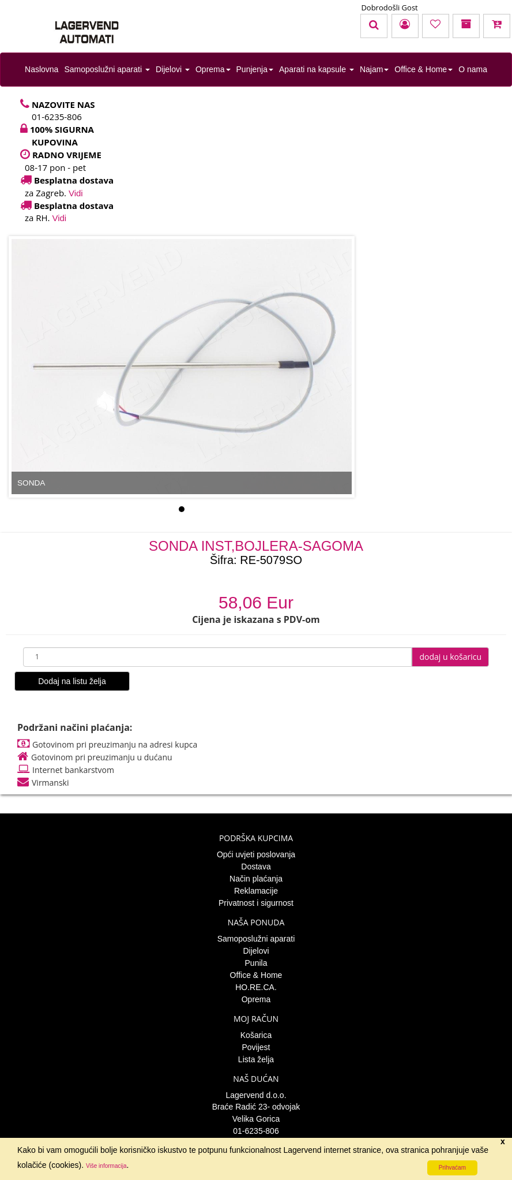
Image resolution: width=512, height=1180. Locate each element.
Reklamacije (256, 890)
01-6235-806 (255, 1131)
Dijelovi (173, 69)
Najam (374, 69)
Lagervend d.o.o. (255, 1095)
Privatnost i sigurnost (256, 903)
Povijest (256, 1047)
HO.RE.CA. (256, 987)
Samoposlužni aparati (107, 69)
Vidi (76, 193)
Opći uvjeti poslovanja (256, 854)
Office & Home (423, 69)
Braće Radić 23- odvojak (256, 1106)
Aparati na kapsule (316, 69)
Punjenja (255, 69)
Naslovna (41, 69)
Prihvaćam (452, 1167)
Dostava (255, 866)
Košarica (256, 1035)
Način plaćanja (256, 878)
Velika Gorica (256, 1118)
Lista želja (256, 1059)
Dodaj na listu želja (72, 681)
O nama (472, 69)
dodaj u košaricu (450, 656)
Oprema (213, 69)
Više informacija (106, 1166)
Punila (256, 963)
